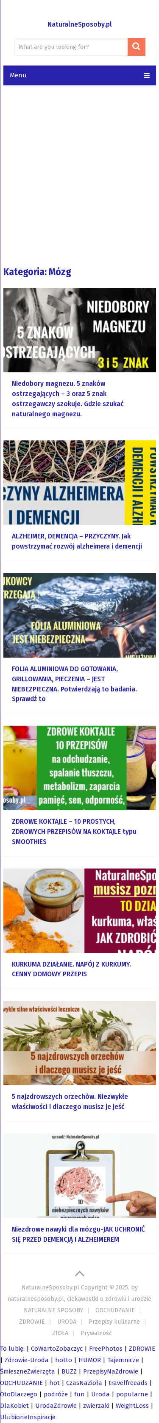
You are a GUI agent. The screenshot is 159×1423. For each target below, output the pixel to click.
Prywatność (96, 1333)
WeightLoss (132, 1405)
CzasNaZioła (84, 1383)
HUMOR (89, 1360)
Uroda (100, 1394)
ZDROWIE (32, 1321)
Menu (18, 75)
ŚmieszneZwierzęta (27, 1371)
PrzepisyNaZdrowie (110, 1371)
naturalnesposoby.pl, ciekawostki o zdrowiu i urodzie (79, 1299)
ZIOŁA (60, 1333)
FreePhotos (106, 1348)
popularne (132, 1394)
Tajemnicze (123, 1360)
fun (79, 1394)
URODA (66, 1321)
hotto (63, 1360)
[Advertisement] (79, 175)
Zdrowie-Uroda (27, 1360)
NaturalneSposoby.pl (79, 24)
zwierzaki (96, 1405)
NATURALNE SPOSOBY (53, 1310)
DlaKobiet (14, 1405)
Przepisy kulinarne (114, 1321)
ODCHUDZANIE (115, 1310)
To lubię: (12, 1348)
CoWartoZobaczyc (57, 1348)
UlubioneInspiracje (28, 1417)
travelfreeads (128, 1383)
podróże (56, 1394)
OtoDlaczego (18, 1394)
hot (54, 1383)
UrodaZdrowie (56, 1405)
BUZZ (69, 1371)
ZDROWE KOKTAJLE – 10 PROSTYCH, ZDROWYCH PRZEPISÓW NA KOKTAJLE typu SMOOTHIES (74, 831)
